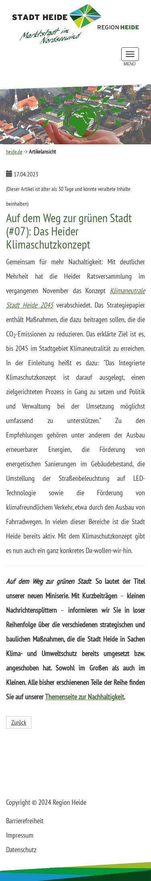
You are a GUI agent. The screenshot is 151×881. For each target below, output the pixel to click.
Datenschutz (21, 849)
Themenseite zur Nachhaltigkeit (84, 696)
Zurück (18, 722)
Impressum (19, 835)
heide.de (14, 151)
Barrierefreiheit (24, 820)
